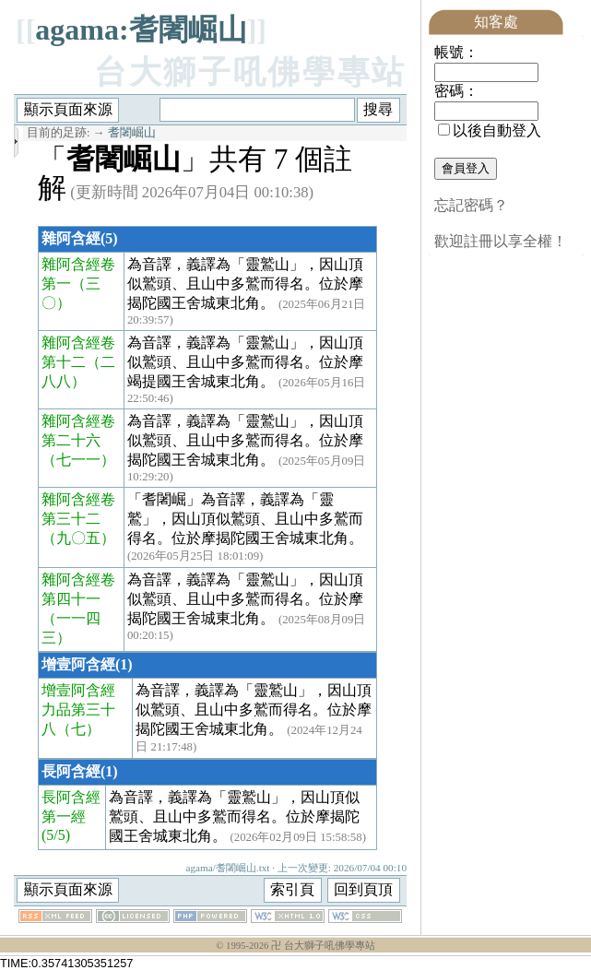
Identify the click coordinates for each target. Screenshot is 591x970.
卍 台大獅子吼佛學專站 (323, 945)
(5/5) (55, 835)
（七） (78, 729)
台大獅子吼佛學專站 (250, 72)
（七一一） (78, 459)
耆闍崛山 (132, 132)
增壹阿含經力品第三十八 (78, 709)
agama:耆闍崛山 (140, 29)
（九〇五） (78, 538)
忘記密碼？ (471, 205)
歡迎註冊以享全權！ (500, 241)
